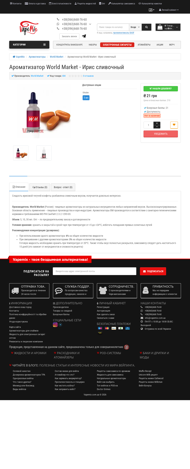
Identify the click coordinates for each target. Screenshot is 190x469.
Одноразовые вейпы (23, 378)
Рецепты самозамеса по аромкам (113, 371)
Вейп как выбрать (105, 382)
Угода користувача (18, 321)
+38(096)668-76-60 (74, 28)
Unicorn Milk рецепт (148, 374)
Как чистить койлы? (65, 385)
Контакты (16, 3)
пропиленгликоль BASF (123, 33)
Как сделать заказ (106, 314)
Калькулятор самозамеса (121, 3)
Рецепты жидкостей (85, 3)
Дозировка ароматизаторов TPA (29, 374)
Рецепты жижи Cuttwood (151, 378)
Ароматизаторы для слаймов (24, 330)
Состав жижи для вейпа (67, 371)
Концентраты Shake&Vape (69, 44)
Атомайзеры (144, 44)
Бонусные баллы (61, 314)
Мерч (171, 44)
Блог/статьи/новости (60, 3)
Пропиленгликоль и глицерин (70, 382)
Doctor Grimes (103, 389)
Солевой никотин (22, 371)
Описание (18, 186)
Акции (160, 44)
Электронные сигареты (117, 44)
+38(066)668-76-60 (74, 19)
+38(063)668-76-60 (74, 24)
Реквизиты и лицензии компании (26, 341)
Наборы (93, 44)
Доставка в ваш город (20, 307)
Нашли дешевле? (161, 88)
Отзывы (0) (39, 187)
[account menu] (169, 10)
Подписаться (153, 271)
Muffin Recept (145, 371)
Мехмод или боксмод (23, 385)
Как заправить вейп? (65, 389)
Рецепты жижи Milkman (150, 382)
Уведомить (161, 133)
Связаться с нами (105, 318)
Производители (61, 307)
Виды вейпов (19, 389)
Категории (29, 44)
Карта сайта (15, 327)
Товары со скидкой (62, 310)
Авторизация (103, 310)
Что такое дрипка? (22, 382)
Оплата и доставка (35, 3)
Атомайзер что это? (64, 374)
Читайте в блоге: (25, 365)
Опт (102, 3)
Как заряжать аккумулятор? (68, 378)
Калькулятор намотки (150, 3)
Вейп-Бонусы (145, 385)
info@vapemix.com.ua (155, 318)
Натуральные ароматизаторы (111, 378)
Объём (86, 92)
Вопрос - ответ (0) (63, 187)
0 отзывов (88, 75)
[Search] (146, 27)
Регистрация (103, 307)
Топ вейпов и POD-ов (107, 385)
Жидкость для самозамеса (110, 374)
